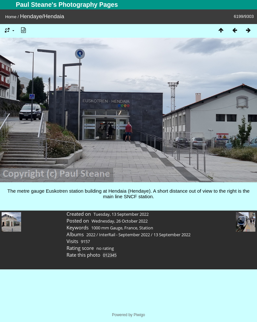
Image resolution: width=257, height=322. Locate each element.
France (130, 228)
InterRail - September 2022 (124, 235)
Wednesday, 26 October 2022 (120, 221)
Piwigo (139, 315)
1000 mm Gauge (106, 228)
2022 (90, 235)
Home (11, 16)
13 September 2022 (171, 235)
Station (146, 228)
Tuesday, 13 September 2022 (121, 214)
